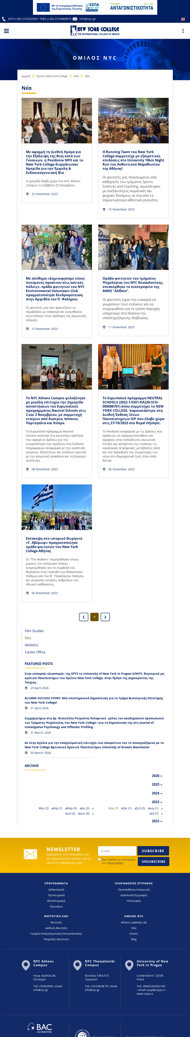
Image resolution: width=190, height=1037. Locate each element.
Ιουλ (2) (70, 813)
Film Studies (34, 631)
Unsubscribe (153, 861)
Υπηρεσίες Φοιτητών (56, 939)
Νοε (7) (113, 808)
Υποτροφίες (134, 901)
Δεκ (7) (154, 813)
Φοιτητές (56, 922)
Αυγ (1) (153, 808)
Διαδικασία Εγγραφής (134, 895)
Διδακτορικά (56, 889)
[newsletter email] (117, 851)
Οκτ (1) (127, 808)
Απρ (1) (57, 808)
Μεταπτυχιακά (56, 901)
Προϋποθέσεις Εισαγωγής (134, 889)
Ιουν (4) (84, 813)
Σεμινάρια (56, 906)
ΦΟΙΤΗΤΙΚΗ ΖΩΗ (56, 916)
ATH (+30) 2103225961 (23, 19)
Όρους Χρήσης (116, 863)
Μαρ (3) (71, 808)
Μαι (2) (43, 808)
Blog (134, 939)
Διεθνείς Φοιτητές (56, 928)
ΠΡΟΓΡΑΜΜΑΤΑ (56, 883)
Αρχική (26, 76)
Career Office (35, 652)
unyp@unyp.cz (155, 990)
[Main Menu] (6, 31)
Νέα (76, 76)
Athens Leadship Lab (134, 922)
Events (134, 933)
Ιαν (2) (85, 808)
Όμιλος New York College (52, 76)
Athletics (31, 645)
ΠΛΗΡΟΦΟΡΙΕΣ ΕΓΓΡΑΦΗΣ (134, 883)
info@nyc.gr (87, 19)
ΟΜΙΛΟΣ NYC (133, 916)
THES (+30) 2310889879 (55, 19)
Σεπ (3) (140, 808)
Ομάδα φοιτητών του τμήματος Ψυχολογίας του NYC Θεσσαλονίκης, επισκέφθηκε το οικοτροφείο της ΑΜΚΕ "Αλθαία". (133, 284)
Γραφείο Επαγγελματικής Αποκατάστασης (56, 933)
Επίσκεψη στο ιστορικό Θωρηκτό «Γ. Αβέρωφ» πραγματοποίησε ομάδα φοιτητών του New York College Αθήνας (54, 544)
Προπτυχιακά (56, 895)
